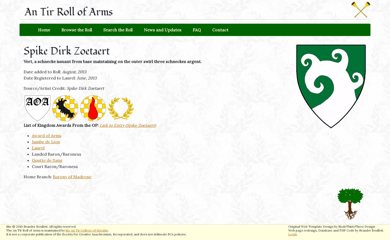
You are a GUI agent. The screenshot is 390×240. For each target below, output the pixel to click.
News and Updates (162, 29)
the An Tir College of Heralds (87, 230)
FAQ (197, 29)
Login (292, 234)
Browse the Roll (76, 29)
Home (44, 29)
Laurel (38, 147)
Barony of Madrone (72, 176)
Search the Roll (118, 29)
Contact (220, 29)
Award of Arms (46, 135)
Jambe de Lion (46, 141)
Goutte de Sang (47, 160)
